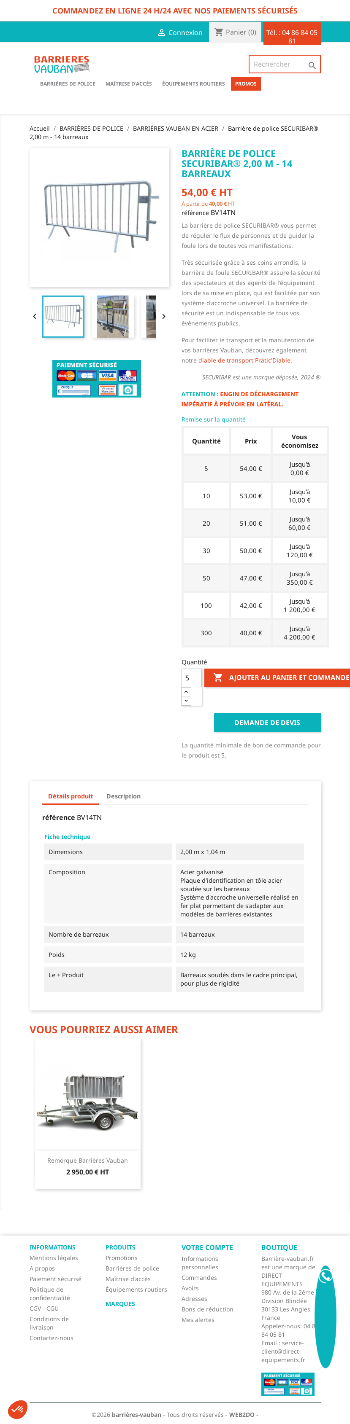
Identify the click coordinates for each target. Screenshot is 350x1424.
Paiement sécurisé (55, 1279)
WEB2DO (242, 1415)
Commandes (199, 1278)
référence (195, 213)
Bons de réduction (207, 1309)
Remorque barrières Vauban (87, 1160)
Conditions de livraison (49, 1323)
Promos (246, 83)
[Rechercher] (284, 64)
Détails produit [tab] (70, 796)
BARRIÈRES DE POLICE (67, 83)
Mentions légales (54, 1258)
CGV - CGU (44, 1308)
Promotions (122, 1258)
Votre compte (207, 1247)
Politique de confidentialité (50, 1293)
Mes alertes (198, 1320)
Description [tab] (123, 796)
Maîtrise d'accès (129, 83)
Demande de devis (267, 722)
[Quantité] (192, 678)
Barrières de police (132, 1268)
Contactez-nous (51, 1338)
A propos (42, 1268)
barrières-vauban (136, 1415)
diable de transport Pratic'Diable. (245, 360)
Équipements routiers (193, 83)
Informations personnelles (200, 1263)
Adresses (194, 1299)
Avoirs (190, 1288)
